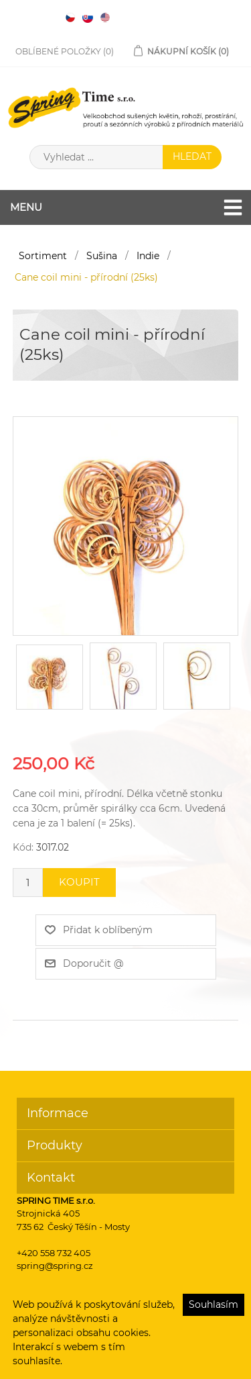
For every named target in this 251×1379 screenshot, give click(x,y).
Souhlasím (213, 1304)
